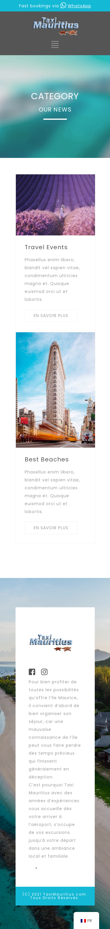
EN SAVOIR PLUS (51, 315)
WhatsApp (75, 6)
